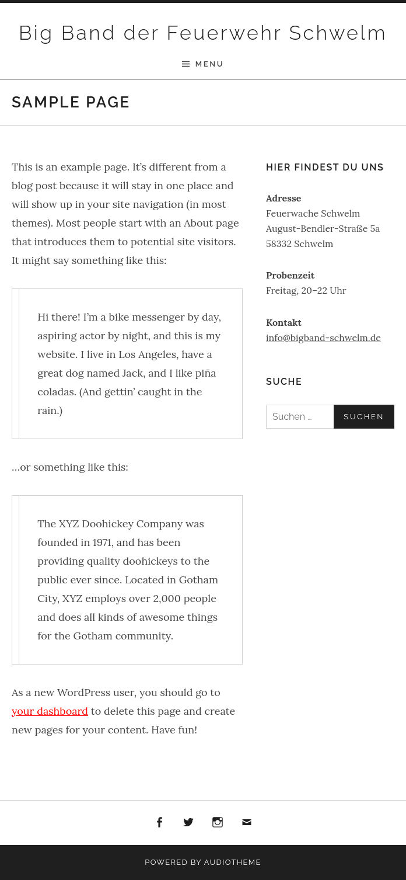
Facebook (159, 822)
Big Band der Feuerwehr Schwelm (203, 32)
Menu (209, 64)
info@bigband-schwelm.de (323, 337)
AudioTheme (232, 862)
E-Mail (247, 822)
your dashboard (50, 711)
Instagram (217, 822)
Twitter (188, 822)
